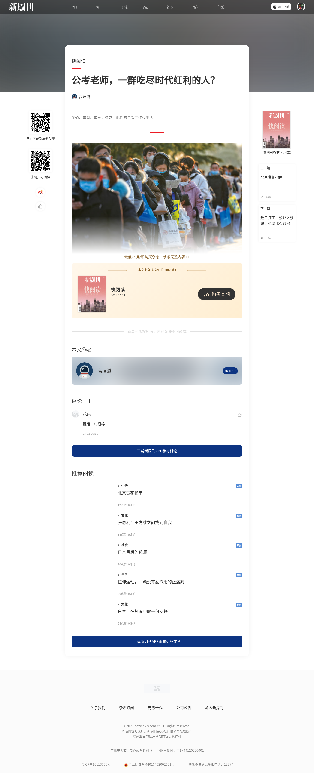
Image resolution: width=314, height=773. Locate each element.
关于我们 (98, 708)
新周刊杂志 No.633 (277, 152)
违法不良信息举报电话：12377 (210, 764)
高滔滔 (81, 96)
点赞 (40, 206)
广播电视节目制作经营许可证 (131, 750)
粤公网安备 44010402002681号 (152, 764)
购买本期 (216, 294)
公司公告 (183, 708)
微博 (40, 192)
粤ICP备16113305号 (96, 764)
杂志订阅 (126, 708)
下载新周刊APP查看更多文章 (157, 641)
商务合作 (155, 708)
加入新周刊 (214, 708)
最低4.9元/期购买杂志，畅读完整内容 (157, 257)
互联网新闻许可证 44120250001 (180, 750)
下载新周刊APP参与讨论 (157, 451)
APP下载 (283, 6)
